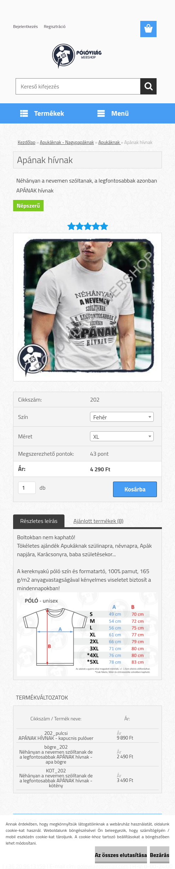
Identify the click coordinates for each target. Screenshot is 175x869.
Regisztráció (55, 26)
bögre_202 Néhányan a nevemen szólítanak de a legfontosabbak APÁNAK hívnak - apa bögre (56, 754)
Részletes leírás (38, 521)
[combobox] (121, 417)
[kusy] (27, 488)
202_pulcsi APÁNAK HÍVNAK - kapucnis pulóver (55, 735)
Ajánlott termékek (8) (98, 521)
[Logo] (83, 55)
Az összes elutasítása (121, 855)
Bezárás (159, 855)
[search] (148, 86)
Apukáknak (109, 142)
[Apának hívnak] (87, 236)
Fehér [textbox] (100, 417)
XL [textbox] (96, 436)
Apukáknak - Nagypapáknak (67, 142)
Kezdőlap (26, 142)
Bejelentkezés (25, 26)
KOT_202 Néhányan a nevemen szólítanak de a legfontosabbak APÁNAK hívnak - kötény (56, 778)
